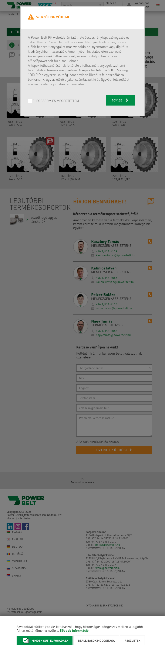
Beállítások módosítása (96, 640)
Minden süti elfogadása (44, 640)
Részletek (132, 640)
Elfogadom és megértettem (56, 101)
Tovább (120, 100)
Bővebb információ (74, 630)
